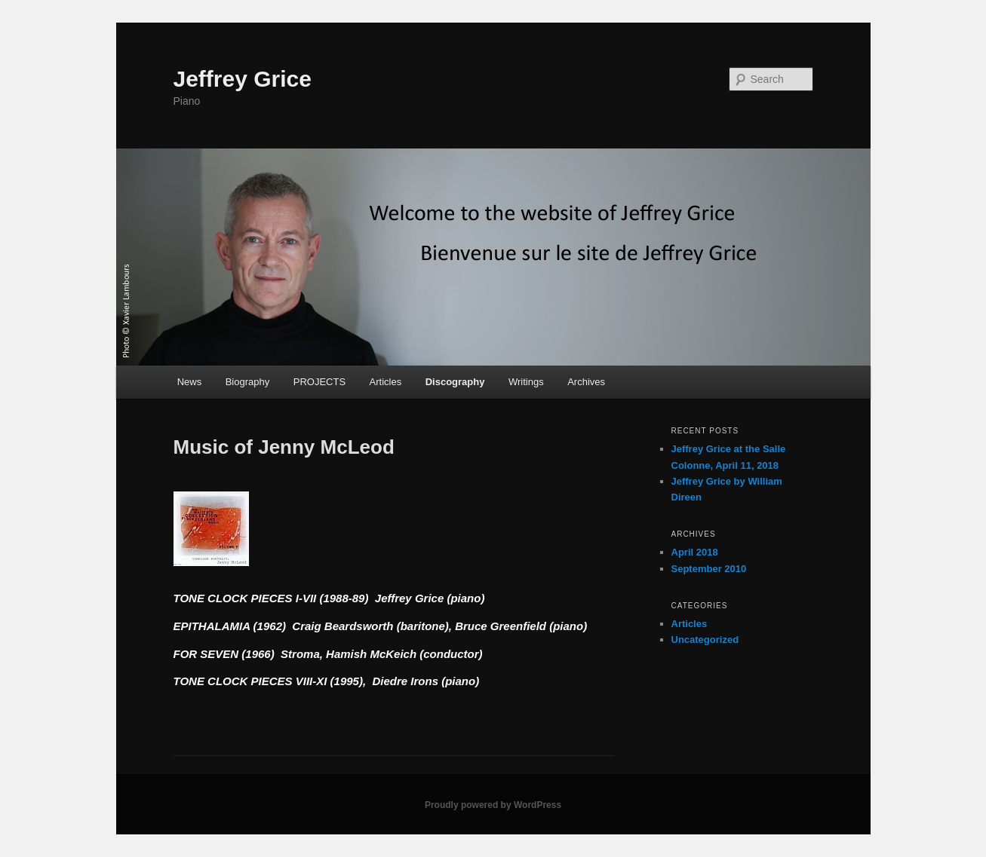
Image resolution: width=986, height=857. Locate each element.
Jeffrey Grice (243, 78)
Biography (248, 381)
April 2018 (694, 552)
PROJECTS (319, 381)
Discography (455, 381)
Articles (386, 381)
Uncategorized (705, 639)
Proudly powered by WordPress (493, 805)
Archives (586, 381)
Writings (526, 381)
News (189, 381)
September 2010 (709, 568)
